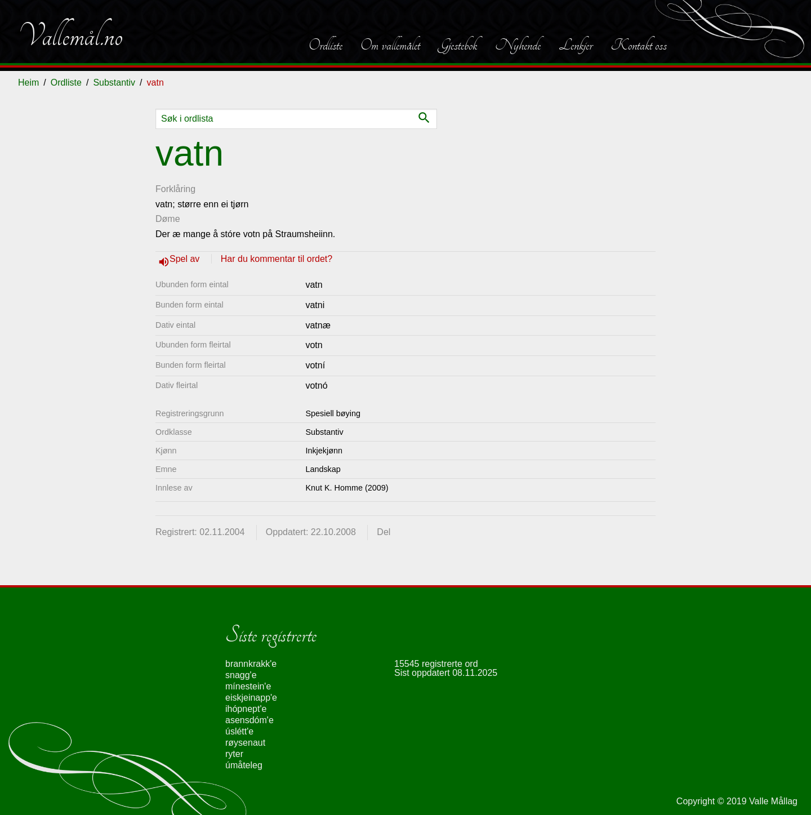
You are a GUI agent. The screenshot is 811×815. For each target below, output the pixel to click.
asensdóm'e (249, 720)
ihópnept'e (245, 709)
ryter (234, 754)
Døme (167, 219)
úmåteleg (243, 765)
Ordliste (325, 45)
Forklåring (175, 189)
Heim (28, 82)
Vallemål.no (70, 36)
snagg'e (241, 675)
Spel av (186, 259)
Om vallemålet (390, 45)
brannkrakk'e (251, 664)
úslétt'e (239, 731)
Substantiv (114, 82)
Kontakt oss (639, 45)
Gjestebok (457, 45)
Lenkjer (575, 45)
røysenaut (245, 742)
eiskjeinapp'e (251, 697)
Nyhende (518, 45)
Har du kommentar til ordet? (276, 259)
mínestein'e (248, 686)
